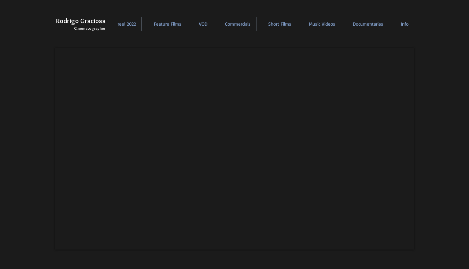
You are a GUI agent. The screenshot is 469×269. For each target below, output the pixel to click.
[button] (123, 24)
